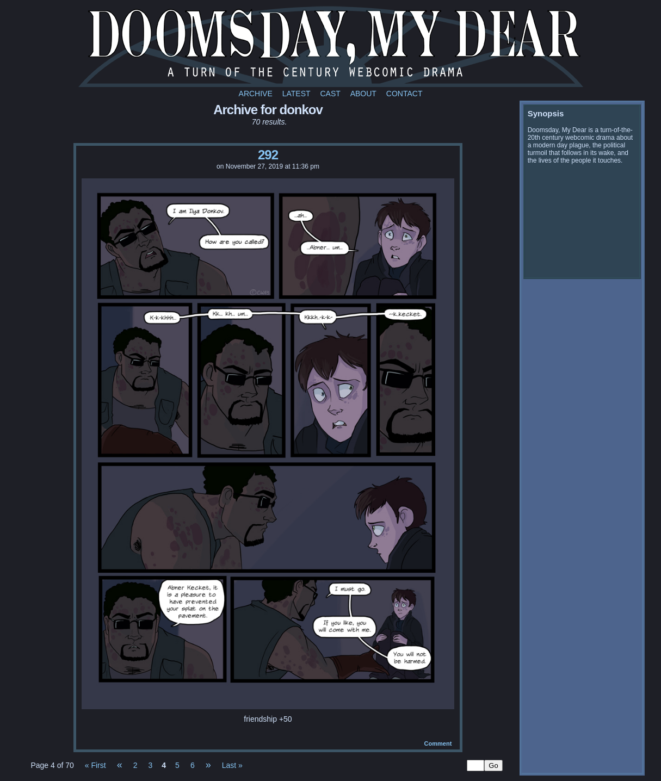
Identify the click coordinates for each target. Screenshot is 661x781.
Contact (404, 93)
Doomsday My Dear (330, 46)
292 (268, 154)
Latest (296, 93)
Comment (438, 743)
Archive (256, 93)
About (363, 93)
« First (95, 765)
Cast (330, 93)
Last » (232, 765)
